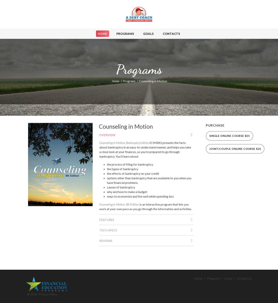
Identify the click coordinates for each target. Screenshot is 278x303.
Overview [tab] (146, 136)
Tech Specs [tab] (146, 231)
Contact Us (244, 278)
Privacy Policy (48, 294)
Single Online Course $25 (229, 135)
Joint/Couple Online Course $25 (235, 148)
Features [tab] (146, 221)
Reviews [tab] (146, 242)
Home (115, 81)
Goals (228, 278)
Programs (129, 81)
